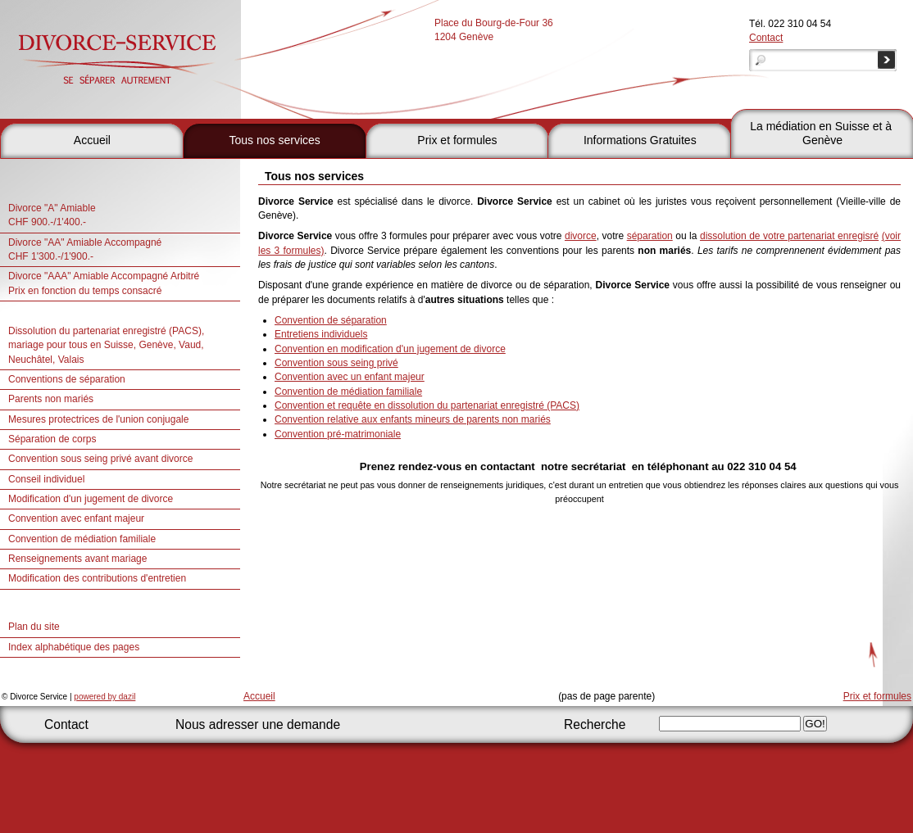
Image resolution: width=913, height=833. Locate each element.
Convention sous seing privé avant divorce (100, 458)
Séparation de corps (52, 439)
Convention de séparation (331, 320)
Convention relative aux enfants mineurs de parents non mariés (413, 419)
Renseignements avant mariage (77, 558)
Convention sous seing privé (336, 363)
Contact (766, 37)
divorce (581, 236)
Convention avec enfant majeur (76, 518)
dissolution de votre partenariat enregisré (789, 236)
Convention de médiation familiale (82, 539)
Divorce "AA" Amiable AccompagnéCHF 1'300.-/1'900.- (84, 249)
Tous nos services (274, 140)
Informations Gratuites (640, 140)
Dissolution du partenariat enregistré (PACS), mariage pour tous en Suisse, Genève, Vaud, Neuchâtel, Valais (106, 345)
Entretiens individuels (321, 334)
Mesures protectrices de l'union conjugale (98, 419)
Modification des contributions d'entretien (97, 578)
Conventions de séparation (66, 379)
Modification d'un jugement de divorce (90, 499)
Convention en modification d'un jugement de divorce (390, 349)
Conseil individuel (46, 479)
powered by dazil (104, 696)
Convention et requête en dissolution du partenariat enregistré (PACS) (427, 405)
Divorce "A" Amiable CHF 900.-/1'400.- (52, 215)
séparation (650, 236)
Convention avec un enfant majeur (350, 377)
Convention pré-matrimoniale (338, 434)
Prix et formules (457, 140)
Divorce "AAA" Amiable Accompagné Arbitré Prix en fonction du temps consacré (103, 283)
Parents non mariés (50, 399)
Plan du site (34, 626)
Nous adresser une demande (257, 724)
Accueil (92, 140)
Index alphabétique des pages (73, 647)
